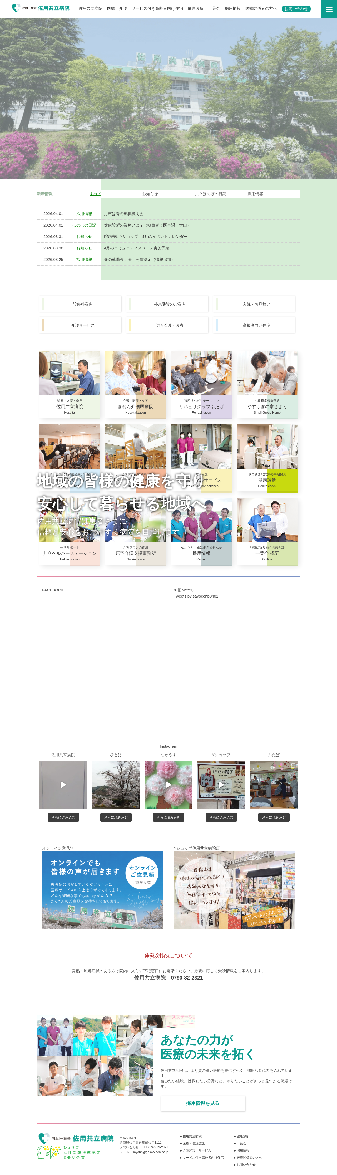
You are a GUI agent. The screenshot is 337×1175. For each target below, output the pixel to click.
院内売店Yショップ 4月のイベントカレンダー (146, 236)
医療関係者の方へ (261, 8)
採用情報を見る (202, 1103)
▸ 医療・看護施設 (192, 1143)
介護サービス (83, 325)
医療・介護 (117, 8)
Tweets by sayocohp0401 (196, 596)
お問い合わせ (296, 8)
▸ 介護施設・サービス (195, 1150)
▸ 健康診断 (241, 1136)
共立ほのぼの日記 (210, 194)
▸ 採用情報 (241, 1150)
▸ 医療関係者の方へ (248, 1157)
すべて (95, 194)
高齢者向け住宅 (256, 325)
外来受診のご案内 (170, 304)
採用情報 (233, 8)
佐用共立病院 (90, 8)
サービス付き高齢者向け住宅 (157, 8)
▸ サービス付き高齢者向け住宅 (202, 1157)
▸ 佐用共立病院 (191, 1136)
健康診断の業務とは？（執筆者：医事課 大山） (147, 225)
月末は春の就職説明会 (123, 213)
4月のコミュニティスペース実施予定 (136, 248)
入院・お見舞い (256, 304)
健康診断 (196, 8)
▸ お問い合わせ (245, 1165)
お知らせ (150, 194)
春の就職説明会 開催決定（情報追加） (139, 259)
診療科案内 (83, 304)
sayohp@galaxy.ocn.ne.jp (150, 1152)
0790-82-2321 (187, 978)
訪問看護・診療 (170, 325)
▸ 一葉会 (240, 1143)
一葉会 (214, 8)
